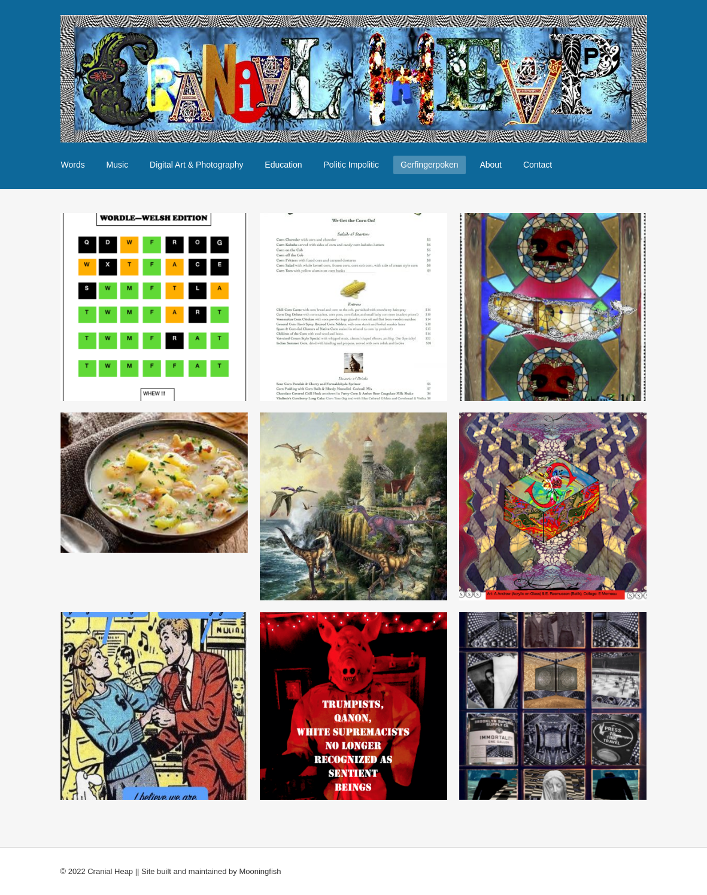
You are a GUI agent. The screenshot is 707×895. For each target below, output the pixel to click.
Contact (537, 164)
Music (118, 164)
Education (283, 164)
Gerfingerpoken (429, 164)
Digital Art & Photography (196, 164)
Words (73, 164)
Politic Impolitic (352, 164)
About (491, 164)
